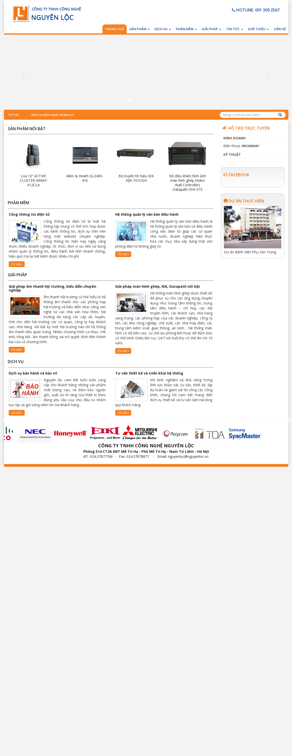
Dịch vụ (163, 29)
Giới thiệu (258, 29)
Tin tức (234, 29)
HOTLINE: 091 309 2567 (256, 9)
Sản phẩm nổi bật (27, 129)
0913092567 (250, 146)
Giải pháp (211, 29)
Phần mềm (186, 29)
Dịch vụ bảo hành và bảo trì (52, 114)
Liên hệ (280, 29)
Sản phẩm (139, 29)
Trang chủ (114, 29)
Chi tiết (16, 264)
